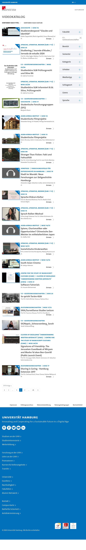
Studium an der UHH (11, 436)
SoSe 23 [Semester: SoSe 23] (50, 293)
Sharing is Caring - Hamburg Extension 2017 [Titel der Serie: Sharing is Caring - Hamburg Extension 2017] (34, 370)
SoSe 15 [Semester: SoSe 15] (44, 134)
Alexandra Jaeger (26, 183)
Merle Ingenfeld (38, 36)
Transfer (5, 468)
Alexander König (26, 121)
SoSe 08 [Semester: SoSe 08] (24, 151)
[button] (73, 2)
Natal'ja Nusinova (47, 252)
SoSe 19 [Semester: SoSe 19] (50, 171)
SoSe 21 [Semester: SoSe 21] (31, 282)
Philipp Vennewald (45, 121)
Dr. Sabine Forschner (27, 76)
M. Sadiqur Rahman (27, 265)
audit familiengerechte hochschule (58, 526)
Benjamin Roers (25, 110)
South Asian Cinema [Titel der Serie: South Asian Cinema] (31, 262)
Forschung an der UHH (11, 452)
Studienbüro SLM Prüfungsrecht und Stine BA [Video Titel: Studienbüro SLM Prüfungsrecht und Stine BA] (36, 72)
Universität (6, 477)
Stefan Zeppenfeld (26, 36)
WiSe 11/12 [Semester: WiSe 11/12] (47, 307)
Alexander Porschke (27, 162)
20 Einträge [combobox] (7, 386)
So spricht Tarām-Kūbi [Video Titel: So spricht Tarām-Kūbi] (31, 296)
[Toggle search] (78, 2)
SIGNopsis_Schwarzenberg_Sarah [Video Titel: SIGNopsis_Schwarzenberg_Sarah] (37, 323)
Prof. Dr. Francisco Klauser (29, 313)
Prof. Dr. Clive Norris (43, 313)
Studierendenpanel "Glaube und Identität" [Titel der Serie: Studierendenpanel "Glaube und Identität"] (36, 32)
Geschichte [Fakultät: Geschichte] (25, 27)
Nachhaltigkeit (8, 485)
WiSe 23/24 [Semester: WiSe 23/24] (25, 84)
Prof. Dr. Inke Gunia (45, 56)
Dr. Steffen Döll (25, 237)
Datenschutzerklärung (44, 405)
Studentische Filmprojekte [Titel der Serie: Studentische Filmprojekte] (33, 118)
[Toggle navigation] (83, 2)
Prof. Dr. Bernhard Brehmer (29, 200)
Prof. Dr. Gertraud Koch (28, 374)
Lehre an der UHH (9, 456)
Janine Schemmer (48, 183)
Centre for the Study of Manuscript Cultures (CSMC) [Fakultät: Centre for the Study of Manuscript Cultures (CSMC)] (37, 340)
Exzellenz (6, 481)
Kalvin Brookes (25, 140)
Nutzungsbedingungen (62, 405)
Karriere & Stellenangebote (13, 464)
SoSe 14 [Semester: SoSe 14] (44, 116)
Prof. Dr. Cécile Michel (27, 299)
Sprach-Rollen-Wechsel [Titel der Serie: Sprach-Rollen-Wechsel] (32, 213)
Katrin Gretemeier (36, 140)
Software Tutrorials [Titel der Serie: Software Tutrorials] (30, 284)
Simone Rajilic (25, 202)
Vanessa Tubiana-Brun (42, 299)
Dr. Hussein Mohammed (28, 287)
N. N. (22, 252)
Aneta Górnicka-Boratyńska (32, 252)
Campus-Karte (8, 505)
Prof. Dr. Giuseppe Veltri (28, 358)
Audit (64, 524)
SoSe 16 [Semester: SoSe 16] (36, 27)
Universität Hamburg (9, 2)
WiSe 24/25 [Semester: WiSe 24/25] (33, 343)
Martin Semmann (41, 358)
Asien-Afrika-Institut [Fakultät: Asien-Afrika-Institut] (30, 116)
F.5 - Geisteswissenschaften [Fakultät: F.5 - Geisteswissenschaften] (33, 64)
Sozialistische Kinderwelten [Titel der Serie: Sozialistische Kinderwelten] (34, 249)
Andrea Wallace (49, 374)
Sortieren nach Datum (33, 23)
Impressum (13, 405)
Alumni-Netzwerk (9, 493)
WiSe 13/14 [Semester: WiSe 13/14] (45, 260)
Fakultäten (6, 489)
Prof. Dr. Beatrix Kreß (44, 200)
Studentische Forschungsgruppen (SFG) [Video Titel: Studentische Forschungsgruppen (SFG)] (37, 106)
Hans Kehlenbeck (47, 140)
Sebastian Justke (37, 183)
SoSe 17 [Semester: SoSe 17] (36, 101)
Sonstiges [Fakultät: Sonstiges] (25, 168)
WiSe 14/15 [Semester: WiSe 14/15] (45, 225)
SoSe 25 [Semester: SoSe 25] (24, 47)
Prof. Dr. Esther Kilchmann (43, 216)
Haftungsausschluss (27, 405)
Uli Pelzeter (35, 121)
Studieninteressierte (10, 440)
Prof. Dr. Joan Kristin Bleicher (45, 160)
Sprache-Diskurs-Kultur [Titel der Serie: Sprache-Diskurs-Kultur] (32, 196)
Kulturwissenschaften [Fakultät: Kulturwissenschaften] (31, 307)
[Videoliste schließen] (50, 38)
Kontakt (5, 501)
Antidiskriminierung (10, 513)
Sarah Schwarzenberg (27, 326)
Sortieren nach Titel (10, 23)
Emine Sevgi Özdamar (27, 216)
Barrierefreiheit (77, 405)
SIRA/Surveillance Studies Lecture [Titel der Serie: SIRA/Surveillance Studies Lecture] (37, 310)
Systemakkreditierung (81, 524)
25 (34, 390)
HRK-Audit (72, 525)
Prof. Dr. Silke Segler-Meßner (29, 56)
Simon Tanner (40, 374)
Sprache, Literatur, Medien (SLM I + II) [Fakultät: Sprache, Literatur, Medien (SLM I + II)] (37, 44)
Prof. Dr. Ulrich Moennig (28, 160)
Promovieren (7, 460)
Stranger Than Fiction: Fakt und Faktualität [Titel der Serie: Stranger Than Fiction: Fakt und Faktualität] (36, 156)
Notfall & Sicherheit (10, 509)
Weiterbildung (8, 444)
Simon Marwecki (48, 36)
